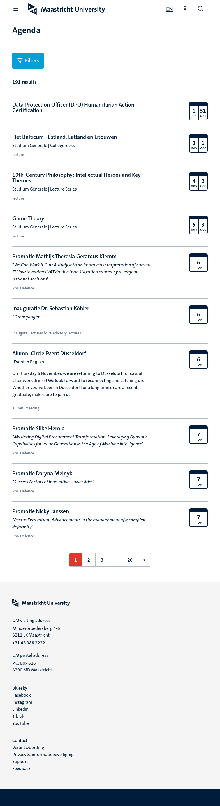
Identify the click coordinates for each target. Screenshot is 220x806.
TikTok (18, 716)
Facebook (21, 695)
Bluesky (19, 688)
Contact (19, 740)
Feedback (21, 768)
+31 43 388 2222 (28, 643)
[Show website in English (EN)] (169, 9)
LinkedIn (20, 709)
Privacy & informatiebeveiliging (43, 754)
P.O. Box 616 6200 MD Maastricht (32, 666)
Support (20, 761)
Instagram (22, 702)
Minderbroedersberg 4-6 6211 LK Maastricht (36, 631)
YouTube (20, 723)
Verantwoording (28, 747)
